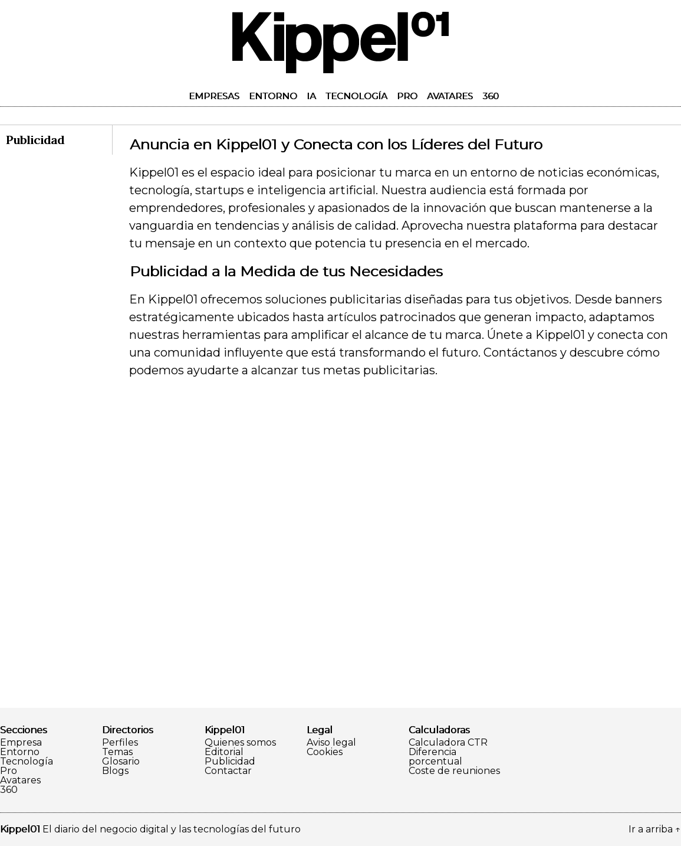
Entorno (273, 96)
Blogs (115, 771)
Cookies (325, 752)
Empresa (21, 742)
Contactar (228, 771)
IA (311, 96)
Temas (117, 752)
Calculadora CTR (448, 742)
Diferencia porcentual (435, 756)
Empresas (214, 96)
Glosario (121, 761)
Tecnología (356, 96)
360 (490, 96)
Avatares (450, 96)
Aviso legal (331, 742)
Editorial (224, 752)
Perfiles (120, 742)
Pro (407, 96)
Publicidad (230, 761)
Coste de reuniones (454, 771)
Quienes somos (240, 742)
